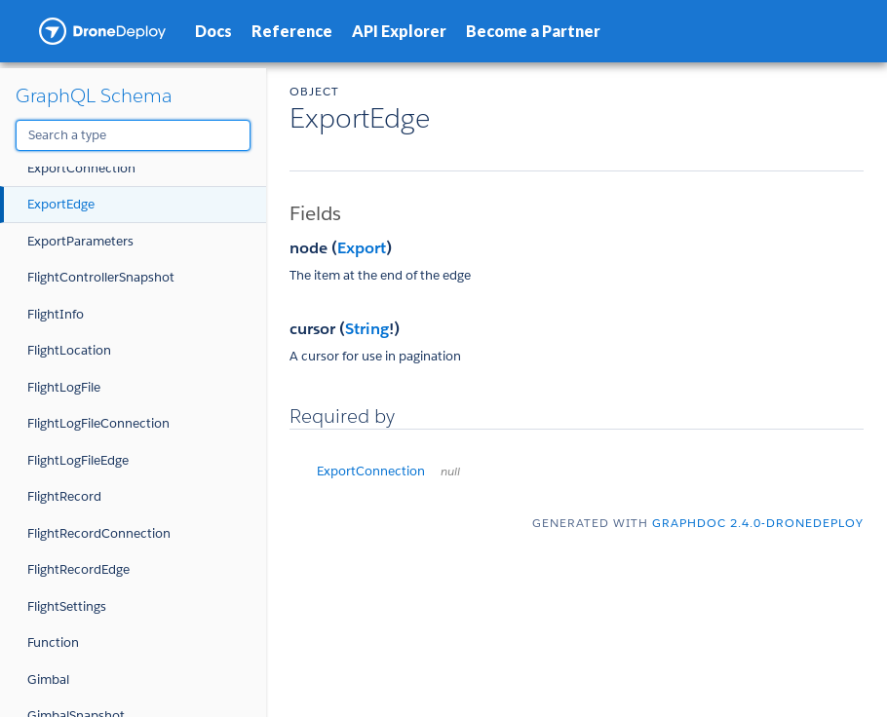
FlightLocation (69, 350)
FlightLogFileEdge (78, 460)
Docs (213, 30)
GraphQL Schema (94, 95)
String (367, 329)
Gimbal (48, 679)
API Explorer (399, 30)
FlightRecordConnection (99, 533)
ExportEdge (61, 204)
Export (361, 248)
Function (53, 642)
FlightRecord (64, 496)
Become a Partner (533, 30)
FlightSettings (66, 606)
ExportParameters (80, 241)
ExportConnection (81, 168)
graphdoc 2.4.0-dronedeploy (758, 522)
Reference (291, 30)
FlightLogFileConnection (98, 423)
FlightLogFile (63, 387)
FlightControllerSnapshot (100, 277)
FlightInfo (55, 314)
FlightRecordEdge (78, 569)
